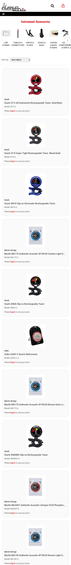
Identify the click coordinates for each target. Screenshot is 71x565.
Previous (3, 51)
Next (67, 51)
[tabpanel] (9, 36)
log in (12, 133)
